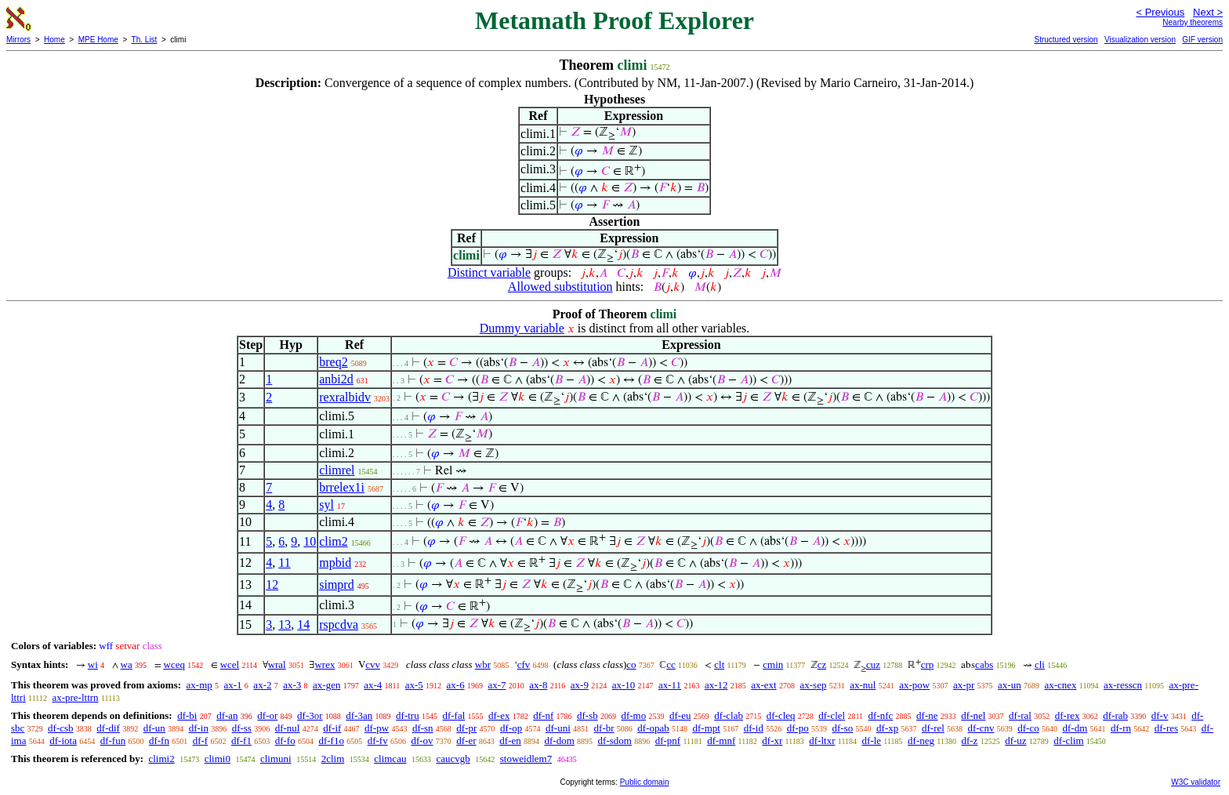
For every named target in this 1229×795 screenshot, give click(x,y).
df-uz (1015, 740)
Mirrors (18, 39)
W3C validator (1195, 782)
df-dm (1074, 728)
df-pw (376, 728)
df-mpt (706, 728)
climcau (390, 758)
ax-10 (624, 685)
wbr (483, 664)
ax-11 (669, 685)
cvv (372, 664)
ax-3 (292, 685)
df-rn (1121, 728)
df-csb (61, 728)
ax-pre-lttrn (75, 697)
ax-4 (373, 685)
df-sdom (615, 740)
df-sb (587, 715)
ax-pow (914, 685)
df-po (798, 728)
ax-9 (580, 685)
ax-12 (716, 685)
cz (822, 664)
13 (284, 624)
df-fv (378, 740)
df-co (1028, 728)
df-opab (653, 728)
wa (126, 664)
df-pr (466, 728)
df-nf (543, 715)
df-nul (287, 728)
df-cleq (781, 715)
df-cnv (981, 728)
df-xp (887, 728)
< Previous (1160, 12)
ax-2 (262, 685)
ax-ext (763, 685)
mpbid (335, 562)
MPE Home (98, 39)
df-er (466, 740)
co (631, 664)
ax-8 (538, 685)
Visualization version (1140, 39)
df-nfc (881, 715)
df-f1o (331, 740)
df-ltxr (822, 740)
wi (93, 664)
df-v (1160, 715)
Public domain (644, 782)
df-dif (108, 728)
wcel (230, 664)
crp (927, 664)
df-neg (921, 740)
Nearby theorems (1192, 22)
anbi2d (336, 379)
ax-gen (326, 685)
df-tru (407, 715)
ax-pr (963, 685)
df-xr (772, 740)
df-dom (560, 740)
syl (326, 504)
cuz (873, 664)
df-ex (498, 715)
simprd (336, 584)
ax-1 (233, 685)
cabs (984, 664)
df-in (198, 728)
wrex (324, 664)
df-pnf (668, 740)
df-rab (1115, 715)
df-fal (453, 715)
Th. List (145, 39)
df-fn (159, 740)
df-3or (310, 715)
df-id (753, 728)
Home (54, 39)
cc (671, 664)
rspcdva (338, 624)
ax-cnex (1060, 685)
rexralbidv (345, 397)
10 (309, 541)
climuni (276, 758)
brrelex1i (341, 487)
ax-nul (863, 685)
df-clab (728, 715)
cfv (524, 664)
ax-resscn (1123, 685)
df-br (604, 728)
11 (284, 562)
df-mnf (721, 740)
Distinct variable (489, 272)
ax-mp (199, 685)
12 (272, 584)
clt (719, 664)
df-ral (1020, 715)
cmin (773, 664)
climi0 (217, 758)
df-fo (285, 740)
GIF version (1202, 39)
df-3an (359, 715)
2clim (333, 758)
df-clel (831, 715)
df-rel (933, 728)
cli (1040, 664)
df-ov (422, 740)
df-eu (680, 715)
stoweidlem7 (526, 758)
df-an (226, 715)
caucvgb (452, 758)
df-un (154, 728)
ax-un (1009, 685)
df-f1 (241, 740)
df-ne (926, 715)
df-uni (558, 728)
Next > (1208, 12)
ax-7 (497, 685)
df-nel (973, 715)
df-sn (422, 728)
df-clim (1068, 740)
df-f (200, 740)
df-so (843, 728)
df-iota (63, 740)
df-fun (113, 740)
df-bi (187, 715)
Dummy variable (522, 328)
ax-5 (414, 685)
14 (303, 624)
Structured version (1065, 39)
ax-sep (812, 685)
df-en (509, 740)
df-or (267, 715)
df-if (332, 728)
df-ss (242, 728)
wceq (174, 664)
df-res (1166, 728)
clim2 (333, 541)
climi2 (161, 758)
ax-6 (456, 685)
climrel (336, 470)
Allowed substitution (560, 286)
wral (277, 664)
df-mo (633, 715)
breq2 (333, 361)
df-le (872, 740)
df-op (511, 728)
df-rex (1067, 715)
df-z (969, 740)
